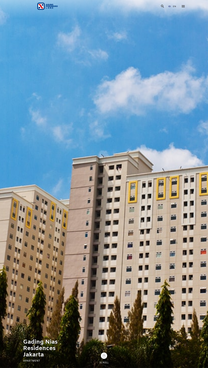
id (169, 7)
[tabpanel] (104, 184)
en (174, 7)
